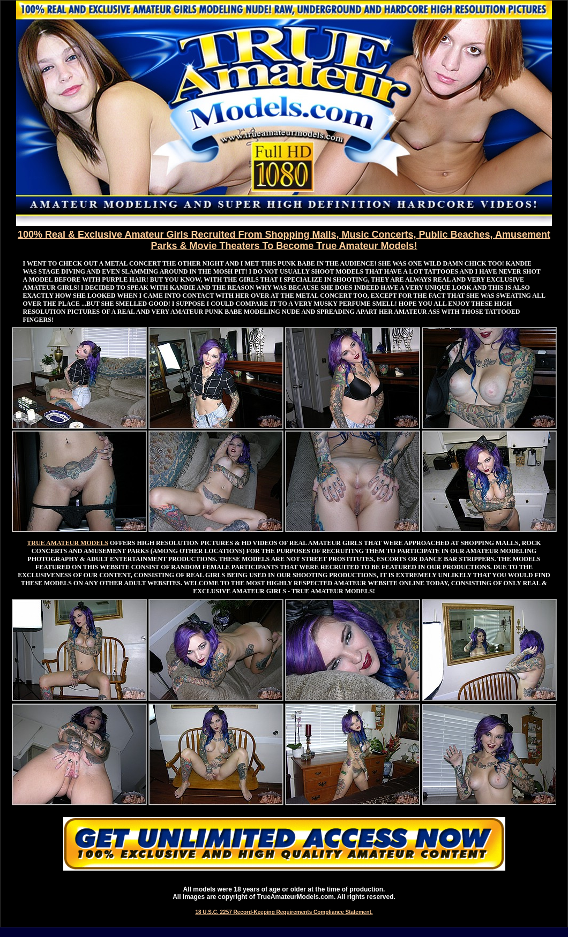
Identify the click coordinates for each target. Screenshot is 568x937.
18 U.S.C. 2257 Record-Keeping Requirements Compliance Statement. (283, 912)
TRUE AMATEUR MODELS (67, 543)
